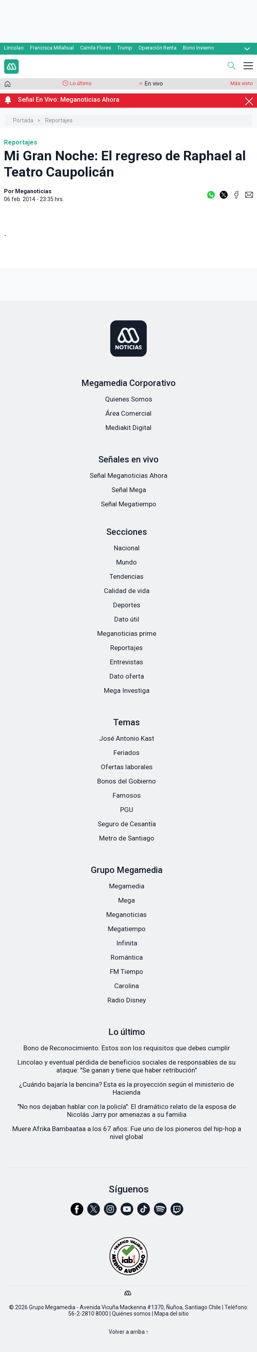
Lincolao (14, 48)
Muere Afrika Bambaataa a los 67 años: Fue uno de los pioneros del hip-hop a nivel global (126, 1133)
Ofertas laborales (127, 767)
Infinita (126, 943)
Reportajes (59, 120)
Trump (124, 48)
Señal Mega (128, 490)
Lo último (81, 83)
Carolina (126, 986)
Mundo (126, 562)
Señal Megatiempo (128, 504)
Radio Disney (126, 1000)
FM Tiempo (126, 971)
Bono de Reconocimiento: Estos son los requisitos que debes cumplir (126, 1048)
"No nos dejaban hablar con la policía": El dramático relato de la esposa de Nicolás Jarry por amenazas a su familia (126, 1110)
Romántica (127, 957)
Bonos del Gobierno (126, 781)
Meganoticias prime (126, 633)
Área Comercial (128, 413)
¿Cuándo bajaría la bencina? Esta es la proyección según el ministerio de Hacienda (126, 1088)
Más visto (241, 83)
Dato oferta (126, 676)
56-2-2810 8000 (88, 1313)
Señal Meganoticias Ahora (128, 475)
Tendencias (126, 576)
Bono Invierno (198, 48)
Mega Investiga (127, 690)
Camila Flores (95, 48)
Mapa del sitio (171, 1313)
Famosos (127, 795)
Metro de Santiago (126, 838)
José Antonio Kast (126, 738)
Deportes (126, 605)
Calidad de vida (127, 591)
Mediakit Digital (128, 428)
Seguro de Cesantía (127, 824)
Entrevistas (126, 662)
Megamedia (126, 886)
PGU (126, 810)
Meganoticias (126, 914)
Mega (126, 900)
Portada (23, 120)
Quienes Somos (128, 399)
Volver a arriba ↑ (129, 1332)
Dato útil (126, 619)
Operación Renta (157, 48)
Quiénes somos (131, 1313)
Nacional (127, 548)
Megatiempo (127, 929)
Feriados (126, 753)
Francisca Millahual (52, 48)
